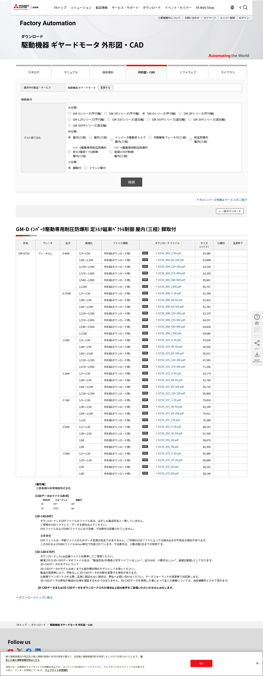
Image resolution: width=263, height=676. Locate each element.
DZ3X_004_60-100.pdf (171, 260)
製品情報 (102, 7)
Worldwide (232, 7)
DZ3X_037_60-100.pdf (171, 413)
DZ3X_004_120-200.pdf (171, 266)
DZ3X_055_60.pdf (168, 440)
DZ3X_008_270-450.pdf (171, 320)
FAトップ (60, 7)
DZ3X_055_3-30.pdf (169, 426)
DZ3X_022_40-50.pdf (170, 380)
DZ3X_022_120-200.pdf (171, 393)
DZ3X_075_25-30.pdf (170, 460)
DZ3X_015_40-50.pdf (170, 346)
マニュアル (71, 72)
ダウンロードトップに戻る (36, 597)
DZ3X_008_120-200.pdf (171, 313)
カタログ (33, 72)
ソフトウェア (187, 72)
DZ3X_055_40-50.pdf (170, 433)
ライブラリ (228, 72)
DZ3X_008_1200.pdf (169, 333)
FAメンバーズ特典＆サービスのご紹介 (223, 200)
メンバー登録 (227, 17)
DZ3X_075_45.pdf (168, 466)
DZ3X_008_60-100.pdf (171, 306)
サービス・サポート (125, 7)
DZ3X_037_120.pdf (169, 420)
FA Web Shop (205, 7)
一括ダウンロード (231, 211)
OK (201, 663)
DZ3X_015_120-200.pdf (171, 360)
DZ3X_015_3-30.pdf (169, 340)
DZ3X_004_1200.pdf (169, 286)
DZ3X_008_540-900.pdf (171, 326)
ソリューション (81, 7)
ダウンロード (152, 7)
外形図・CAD (146, 72)
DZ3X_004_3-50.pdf (169, 253)
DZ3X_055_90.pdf (168, 446)
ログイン (244, 17)
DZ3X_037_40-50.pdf (170, 406)
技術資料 (108, 72)
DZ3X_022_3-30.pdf (169, 373)
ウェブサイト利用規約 (56, 670)
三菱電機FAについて (169, 17)
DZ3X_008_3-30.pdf (169, 293)
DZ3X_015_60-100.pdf (171, 353)
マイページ (210, 17)
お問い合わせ (192, 17)
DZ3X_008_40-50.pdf (170, 300)
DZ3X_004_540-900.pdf (171, 280)
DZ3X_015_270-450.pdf (171, 366)
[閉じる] (257, 663)
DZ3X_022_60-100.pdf (171, 386)
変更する (105, 87)
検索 (131, 182)
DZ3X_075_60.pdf (168, 473)
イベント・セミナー (178, 7)
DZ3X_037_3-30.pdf (169, 400)
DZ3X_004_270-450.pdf (171, 273)
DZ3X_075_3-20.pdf (169, 453)
